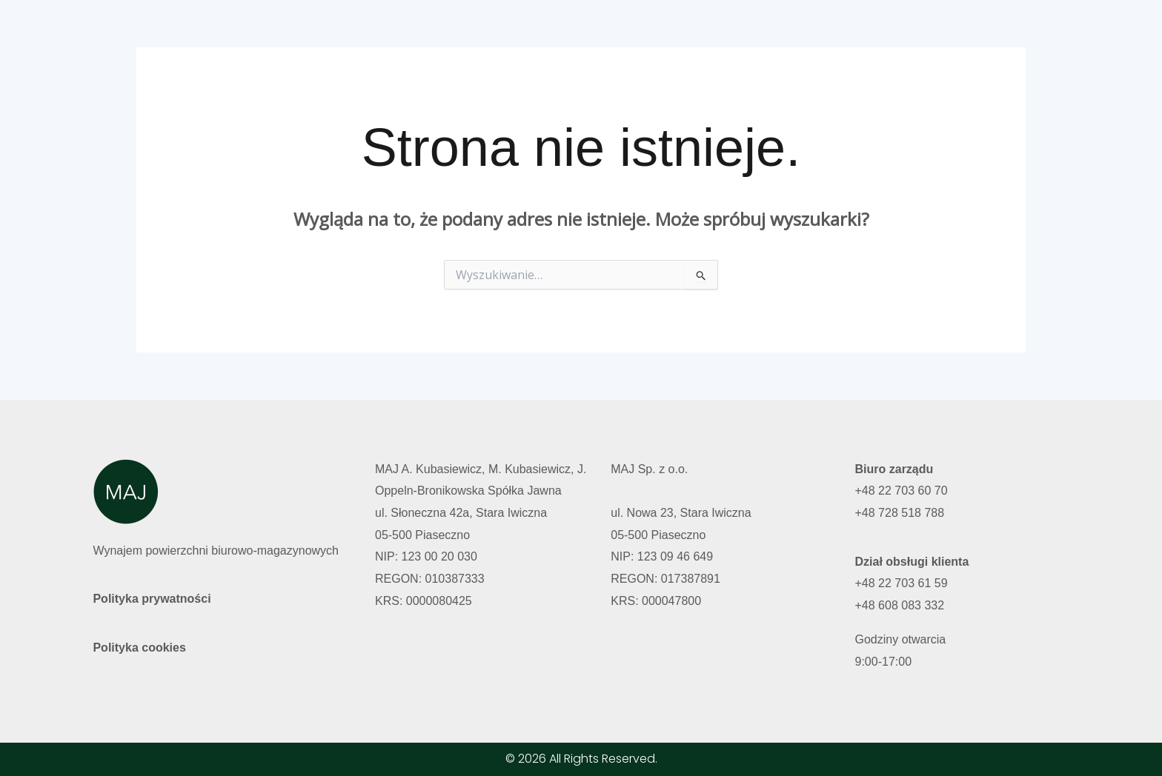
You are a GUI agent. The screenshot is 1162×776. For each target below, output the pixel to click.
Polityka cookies (139, 647)
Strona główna (591, 32)
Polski (932, 32)
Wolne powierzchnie (712, 32)
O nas (808, 32)
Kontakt (870, 32)
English (993, 32)
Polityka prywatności (151, 598)
